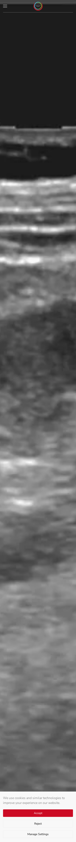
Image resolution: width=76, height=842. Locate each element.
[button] (5, 6)
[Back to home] (38, 6)
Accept (38, 813)
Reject (38, 824)
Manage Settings (38, 834)
